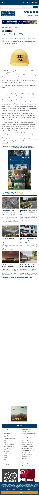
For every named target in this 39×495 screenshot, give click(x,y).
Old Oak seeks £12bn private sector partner (8, 211)
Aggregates (6, 451)
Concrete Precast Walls (28, 450)
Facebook (37, 12)
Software (6, 459)
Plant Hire (6, 429)
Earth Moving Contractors (29, 448)
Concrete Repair (26, 462)
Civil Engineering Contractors (8, 448)
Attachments (7, 433)
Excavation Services (9, 444)
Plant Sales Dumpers (27, 442)
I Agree (19, 492)
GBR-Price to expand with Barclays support (28, 239)
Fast (34, 2)
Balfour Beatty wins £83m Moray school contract (28, 265)
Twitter (28, 12)
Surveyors (24, 458)
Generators (6, 455)
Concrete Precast (26, 464)
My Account (28, 2)
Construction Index (8, 14)
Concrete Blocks (26, 441)
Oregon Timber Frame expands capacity (8, 239)
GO (35, 7)
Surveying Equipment (28, 431)
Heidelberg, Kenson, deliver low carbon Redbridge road (28, 211)
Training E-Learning (27, 446)
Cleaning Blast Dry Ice (28, 465)
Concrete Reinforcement (28, 433)
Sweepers (24, 460)
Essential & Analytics (12, 489)
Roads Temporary (27, 444)
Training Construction (9, 438)
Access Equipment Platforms (8, 463)
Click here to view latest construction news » (18, 278)
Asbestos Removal (27, 439)
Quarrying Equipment (28, 437)
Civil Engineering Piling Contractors (10, 435)
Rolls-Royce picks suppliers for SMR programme (10, 265)
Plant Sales (6, 431)
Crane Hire (6, 440)
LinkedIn (31, 12)
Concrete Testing (26, 456)
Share (3, 31)
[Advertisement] (19, 342)
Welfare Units (7, 453)
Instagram (25, 12)
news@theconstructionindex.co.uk (23, 146)
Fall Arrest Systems (27, 454)
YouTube (34, 12)
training (25, 106)
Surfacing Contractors (9, 446)
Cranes (5, 442)
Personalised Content (26, 489)
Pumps (5, 457)
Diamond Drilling (26, 429)
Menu (2, 2)
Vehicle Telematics (27, 452)
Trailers (24, 435)
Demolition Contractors (10, 461)
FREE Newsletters (23, 2)
